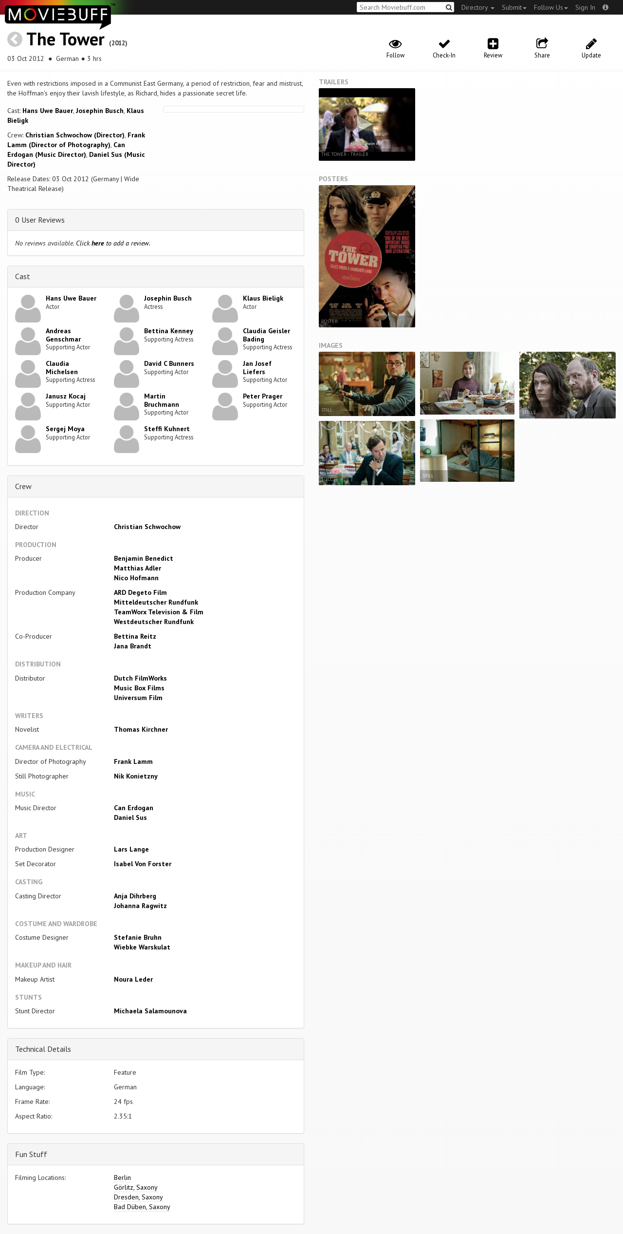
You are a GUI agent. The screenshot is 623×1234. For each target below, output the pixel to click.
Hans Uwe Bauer (47, 110)
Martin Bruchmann (161, 400)
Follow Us (551, 7)
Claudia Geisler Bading (266, 334)
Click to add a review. (113, 243)
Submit (514, 7)
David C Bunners (169, 363)
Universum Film (138, 697)
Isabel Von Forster (142, 863)
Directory (478, 7)
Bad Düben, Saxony (142, 1206)
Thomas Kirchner (141, 729)
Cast (22, 276)
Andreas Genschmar (63, 334)
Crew (23, 486)
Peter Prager (262, 396)
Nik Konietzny (136, 776)
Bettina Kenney (168, 330)
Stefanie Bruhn (138, 937)
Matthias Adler (137, 568)
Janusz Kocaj (66, 396)
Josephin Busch (100, 110)
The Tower (65, 38)
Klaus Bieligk (263, 298)
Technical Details (43, 1049)
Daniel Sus (130, 817)
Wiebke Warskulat (142, 947)
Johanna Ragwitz (140, 905)
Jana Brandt (132, 646)
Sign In (585, 7)
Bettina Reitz (135, 636)
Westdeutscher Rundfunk (154, 621)
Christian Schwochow (147, 526)
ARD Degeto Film (140, 592)
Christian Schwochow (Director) (75, 135)
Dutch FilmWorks (140, 678)
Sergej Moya (65, 428)
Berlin (122, 1177)
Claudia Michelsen (62, 367)
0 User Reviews (40, 220)
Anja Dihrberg (135, 896)
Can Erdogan (133, 807)
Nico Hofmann (136, 577)
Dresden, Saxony (138, 1197)
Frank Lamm (133, 761)
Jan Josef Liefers (257, 367)
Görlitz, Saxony (136, 1187)
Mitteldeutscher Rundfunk (156, 602)
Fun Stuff (31, 1154)
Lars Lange (131, 849)
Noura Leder (133, 979)
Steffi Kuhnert (167, 428)
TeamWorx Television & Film (158, 612)
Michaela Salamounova (150, 1010)
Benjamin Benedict (143, 558)
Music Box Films (139, 687)
